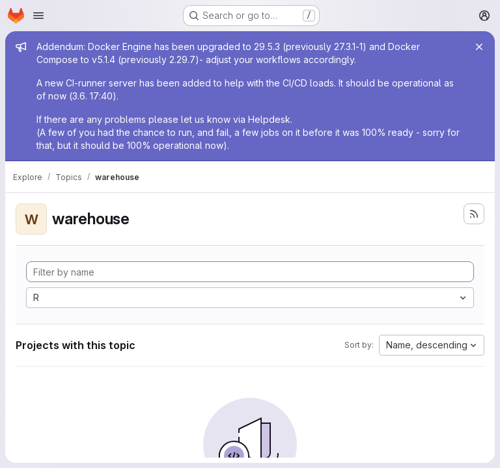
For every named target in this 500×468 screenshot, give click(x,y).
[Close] (479, 47)
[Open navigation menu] (38, 15)
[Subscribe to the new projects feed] (474, 213)
